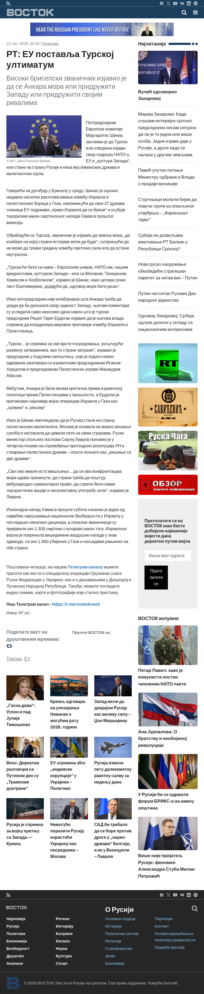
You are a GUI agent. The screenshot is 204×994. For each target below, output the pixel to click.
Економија (16, 941)
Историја (113, 926)
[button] (195, 12)
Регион (63, 919)
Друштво (15, 956)
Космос (63, 941)
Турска (13, 659)
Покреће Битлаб (170, 947)
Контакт (162, 926)
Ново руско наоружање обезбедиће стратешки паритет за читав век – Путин (167, 271)
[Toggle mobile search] (184, 12)
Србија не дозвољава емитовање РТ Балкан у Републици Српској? (163, 242)
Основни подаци (120, 919)
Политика (50, 44)
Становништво (118, 948)
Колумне (64, 934)
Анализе (14, 963)
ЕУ (27, 659)
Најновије (16, 919)
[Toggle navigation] (194, 12)
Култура (64, 956)
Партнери (163, 919)
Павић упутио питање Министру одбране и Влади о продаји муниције (166, 177)
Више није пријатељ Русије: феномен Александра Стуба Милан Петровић (168, 855)
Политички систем (122, 934)
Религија (113, 941)
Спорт (62, 963)
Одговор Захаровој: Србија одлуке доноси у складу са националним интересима (166, 322)
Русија (12, 926)
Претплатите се (156, 577)
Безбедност (17, 948)
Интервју (64, 926)
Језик (110, 956)
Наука (61, 948)
